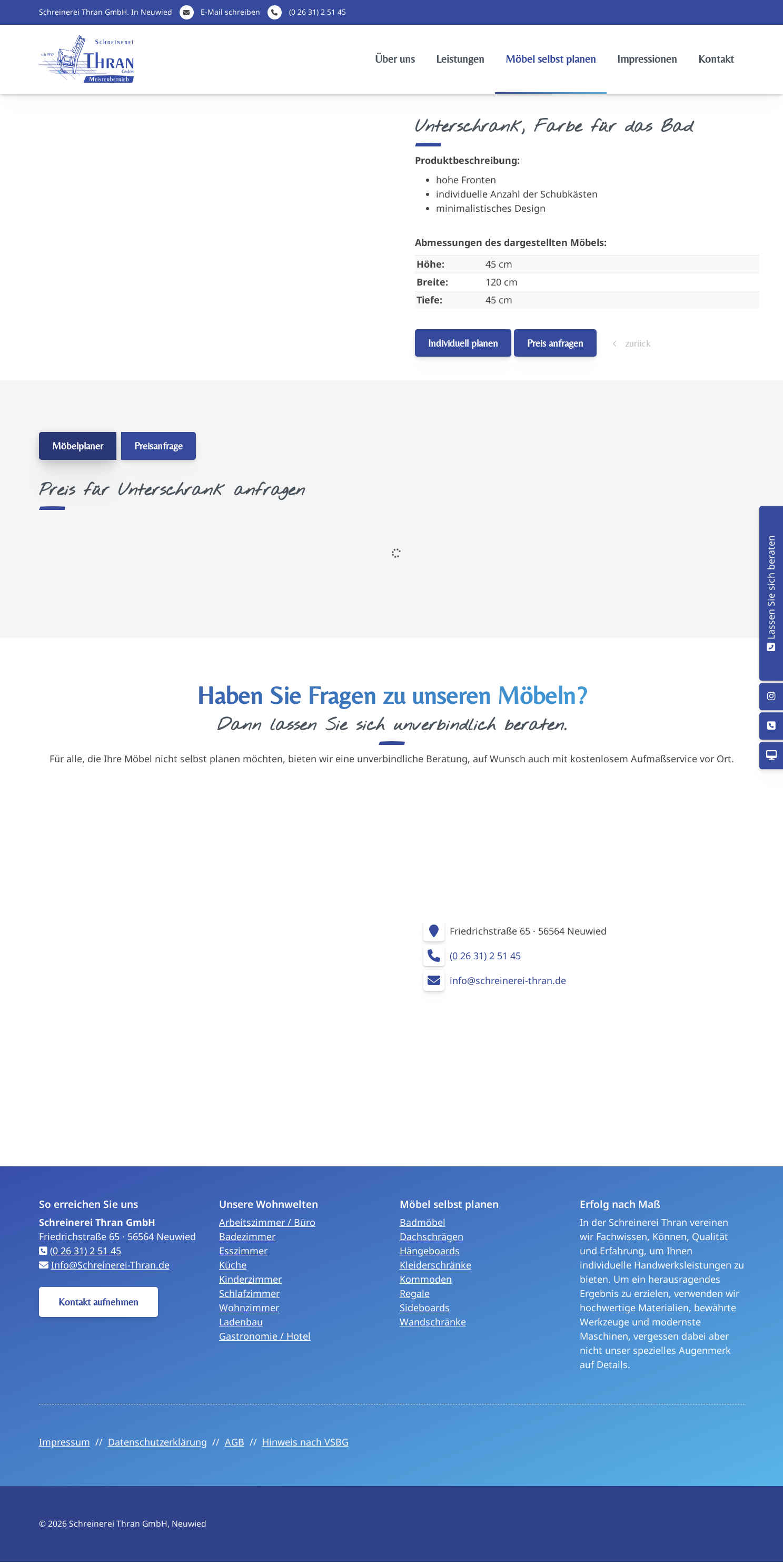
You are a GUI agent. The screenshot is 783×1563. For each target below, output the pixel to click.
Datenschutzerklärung (157, 1442)
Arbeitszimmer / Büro (267, 1222)
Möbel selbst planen (551, 59)
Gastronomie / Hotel (265, 1336)
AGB (234, 1442)
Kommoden (426, 1279)
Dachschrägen (431, 1236)
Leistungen (460, 59)
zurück (636, 343)
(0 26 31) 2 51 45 (317, 12)
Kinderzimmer (250, 1279)
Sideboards (425, 1307)
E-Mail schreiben (230, 12)
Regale (415, 1293)
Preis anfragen (555, 343)
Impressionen (647, 59)
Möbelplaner (77, 445)
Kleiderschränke (435, 1265)
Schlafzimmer (249, 1293)
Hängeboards (430, 1250)
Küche (232, 1265)
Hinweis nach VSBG (305, 1442)
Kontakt (716, 59)
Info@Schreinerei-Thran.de (110, 1265)
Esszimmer (243, 1250)
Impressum (64, 1442)
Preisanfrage (158, 445)
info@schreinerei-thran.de (508, 980)
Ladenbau (241, 1321)
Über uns (395, 59)
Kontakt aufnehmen (98, 1302)
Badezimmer (247, 1236)
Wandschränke (433, 1321)
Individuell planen (463, 343)
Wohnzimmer (249, 1307)
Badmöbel (422, 1222)
